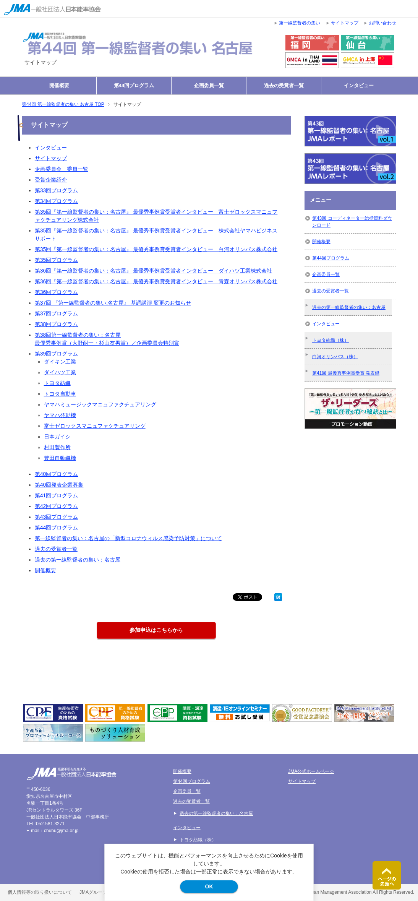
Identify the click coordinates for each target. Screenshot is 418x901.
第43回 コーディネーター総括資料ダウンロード (352, 222)
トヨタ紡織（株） (330, 340)
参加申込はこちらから (156, 630)
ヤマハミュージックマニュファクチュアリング (100, 404)
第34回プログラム (56, 201)
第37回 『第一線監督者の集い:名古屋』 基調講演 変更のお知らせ (113, 303)
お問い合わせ (382, 23)
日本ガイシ (57, 436)
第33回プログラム (56, 190)
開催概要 (59, 85)
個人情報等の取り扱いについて (40, 892)
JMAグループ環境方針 (102, 892)
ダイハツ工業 (60, 372)
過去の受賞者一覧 (284, 85)
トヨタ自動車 (60, 394)
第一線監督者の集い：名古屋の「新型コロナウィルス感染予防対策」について (128, 538)
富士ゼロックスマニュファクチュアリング (95, 426)
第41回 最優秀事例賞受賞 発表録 (345, 373)
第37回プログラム (56, 313)
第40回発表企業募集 (59, 485)
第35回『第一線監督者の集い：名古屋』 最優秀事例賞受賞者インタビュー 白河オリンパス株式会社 (156, 249)
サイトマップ (51, 158)
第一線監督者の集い (299, 23)
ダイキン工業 (60, 362)
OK (209, 886)
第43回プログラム (56, 517)
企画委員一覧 (209, 85)
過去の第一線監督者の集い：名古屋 (77, 560)
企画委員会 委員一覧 (61, 169)
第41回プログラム (56, 495)
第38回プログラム (56, 324)
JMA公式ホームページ (311, 771)
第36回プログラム (56, 292)
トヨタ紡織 (57, 383)
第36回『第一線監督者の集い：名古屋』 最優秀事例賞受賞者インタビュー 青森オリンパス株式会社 (156, 281)
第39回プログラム (56, 354)
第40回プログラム (56, 474)
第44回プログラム (134, 85)
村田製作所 (57, 447)
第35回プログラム (56, 260)
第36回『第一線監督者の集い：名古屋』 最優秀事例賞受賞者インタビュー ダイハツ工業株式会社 (153, 271)
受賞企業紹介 (51, 180)
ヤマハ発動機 (60, 415)
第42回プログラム (56, 506)
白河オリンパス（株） (335, 356)
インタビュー (359, 85)
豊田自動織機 (60, 458)
